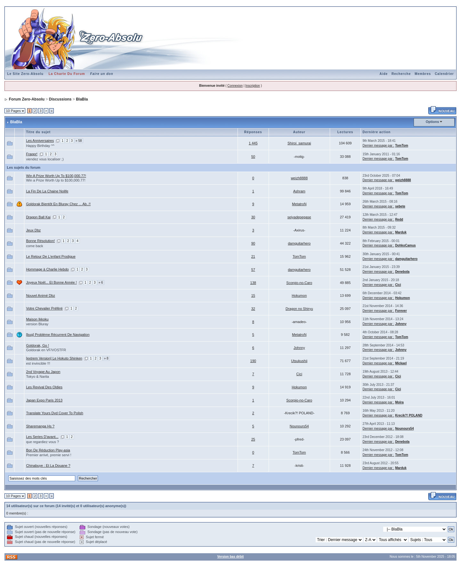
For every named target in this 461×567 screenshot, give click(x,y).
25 (253, 439)
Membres (423, 74)
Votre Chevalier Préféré (44, 308)
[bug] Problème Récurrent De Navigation (57, 334)
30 (253, 217)
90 (253, 243)
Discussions (60, 99)
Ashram (299, 191)
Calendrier (444, 74)
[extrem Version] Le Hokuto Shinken (54, 358)
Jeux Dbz (33, 230)
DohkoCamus (405, 245)
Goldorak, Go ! (37, 345)
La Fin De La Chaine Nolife (47, 191)
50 (253, 156)
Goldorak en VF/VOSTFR (46, 350)
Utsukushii (299, 361)
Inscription (252, 85)
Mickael (401, 363)
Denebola (402, 271)
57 (253, 269)
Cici (398, 285)
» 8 (106, 358)
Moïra (399, 402)
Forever (401, 310)
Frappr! (31, 154)
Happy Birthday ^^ (40, 146)
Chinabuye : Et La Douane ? (48, 465)
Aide (383, 74)
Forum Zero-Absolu (26, 99)
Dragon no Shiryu (299, 309)
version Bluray (37, 324)
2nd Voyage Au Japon (43, 372)
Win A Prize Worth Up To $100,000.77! (56, 176)
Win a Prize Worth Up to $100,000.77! (55, 180)
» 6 (101, 282)
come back (34, 246)
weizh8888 (299, 178)
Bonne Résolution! (40, 241)
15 (253, 295)
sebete (400, 206)
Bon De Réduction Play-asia (48, 450)
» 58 (79, 140)
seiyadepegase (299, 217)
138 (253, 283)
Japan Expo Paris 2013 (44, 400)
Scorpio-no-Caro (299, 283)
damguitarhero (299, 243)
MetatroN (299, 204)
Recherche (401, 74)
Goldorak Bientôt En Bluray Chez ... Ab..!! (58, 204)
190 (253, 361)
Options (432, 122)
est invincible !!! (38, 363)
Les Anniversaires (40, 140)
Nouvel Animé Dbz (40, 295)
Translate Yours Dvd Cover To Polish (54, 413)
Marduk (401, 232)
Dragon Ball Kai (38, 217)
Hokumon (299, 295)
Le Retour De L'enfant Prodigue (50, 256)
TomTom (401, 145)
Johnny (401, 324)
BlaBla (82, 99)
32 (253, 309)
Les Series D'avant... (42, 437)
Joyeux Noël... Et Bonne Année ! (51, 282)
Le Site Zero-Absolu (25, 74)
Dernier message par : (378, 145)
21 (253, 256)
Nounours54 (299, 426)
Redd (399, 219)
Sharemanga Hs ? (40, 426)
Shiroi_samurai (299, 143)
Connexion (235, 85)
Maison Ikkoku (37, 319)
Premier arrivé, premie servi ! (48, 455)
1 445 (253, 143)
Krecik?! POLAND (408, 415)
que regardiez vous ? (42, 442)
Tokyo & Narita (37, 376)
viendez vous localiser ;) (44, 159)
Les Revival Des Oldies (44, 387)
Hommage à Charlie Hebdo (47, 269)
